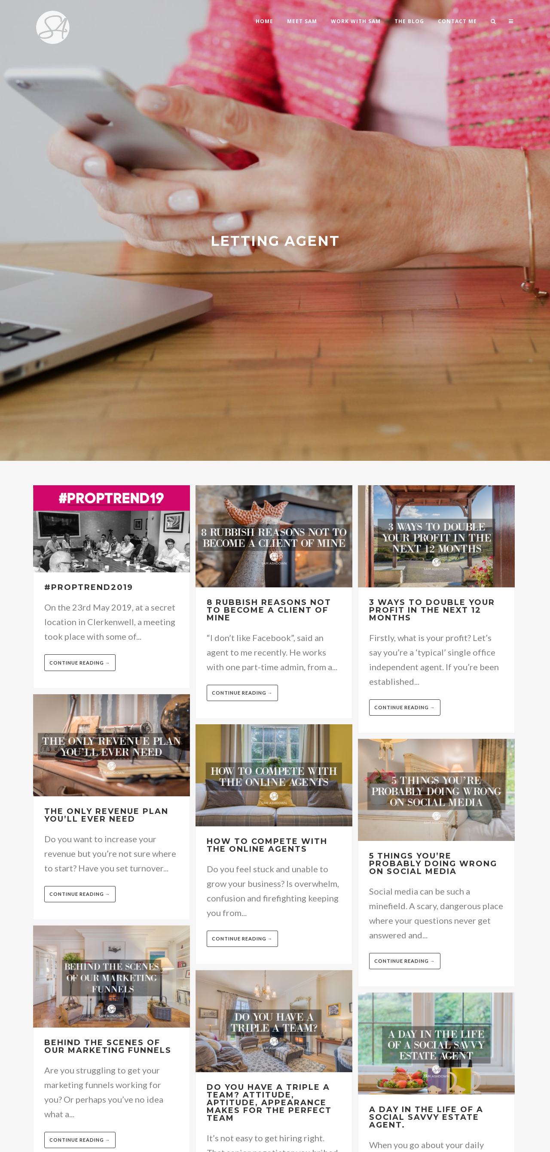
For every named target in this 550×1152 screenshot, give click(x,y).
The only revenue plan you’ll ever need (106, 815)
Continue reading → (79, 662)
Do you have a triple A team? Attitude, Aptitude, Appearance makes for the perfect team (269, 1102)
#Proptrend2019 (88, 587)
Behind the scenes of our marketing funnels (107, 1046)
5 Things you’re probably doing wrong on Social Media (433, 863)
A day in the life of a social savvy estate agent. (426, 1117)
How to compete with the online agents (267, 845)
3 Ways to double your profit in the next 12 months (432, 610)
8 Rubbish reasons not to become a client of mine (269, 610)
